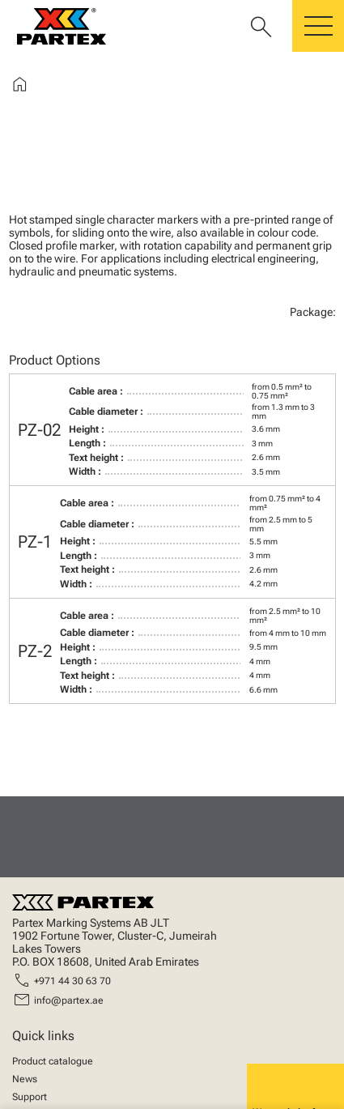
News (24, 1079)
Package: (313, 311)
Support (29, 1097)
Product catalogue (52, 1061)
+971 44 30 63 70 (72, 981)
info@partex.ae (69, 1000)
